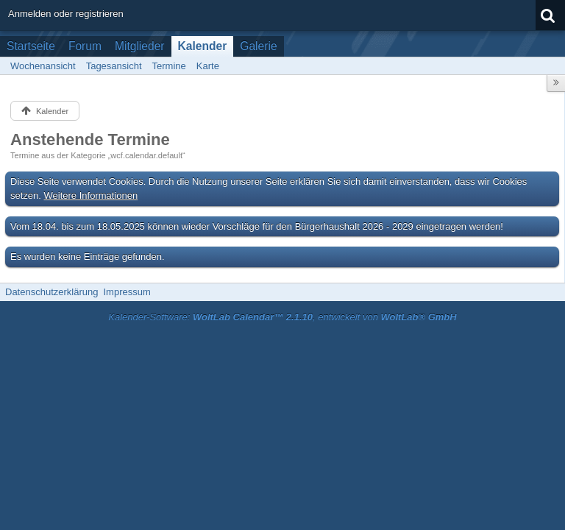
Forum (85, 46)
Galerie (258, 46)
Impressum (126, 291)
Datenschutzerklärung (51, 291)
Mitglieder (140, 46)
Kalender (202, 46)
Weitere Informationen (91, 195)
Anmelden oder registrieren (66, 13)
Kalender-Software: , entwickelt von (282, 316)
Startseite (31, 46)
